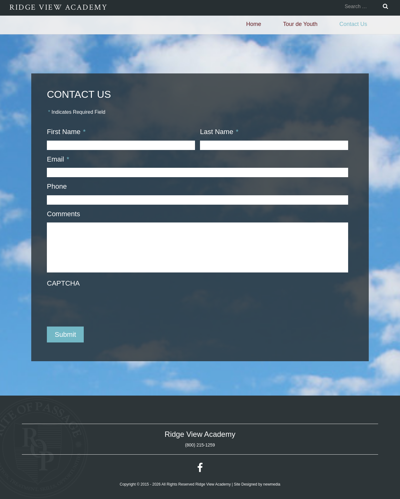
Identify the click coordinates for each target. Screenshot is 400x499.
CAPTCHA (63, 283)
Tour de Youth (300, 24)
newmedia (271, 484)
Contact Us (353, 24)
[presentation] (94, 304)
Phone (57, 186)
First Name (66, 132)
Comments (63, 214)
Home (253, 24)
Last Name (219, 132)
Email (58, 159)
